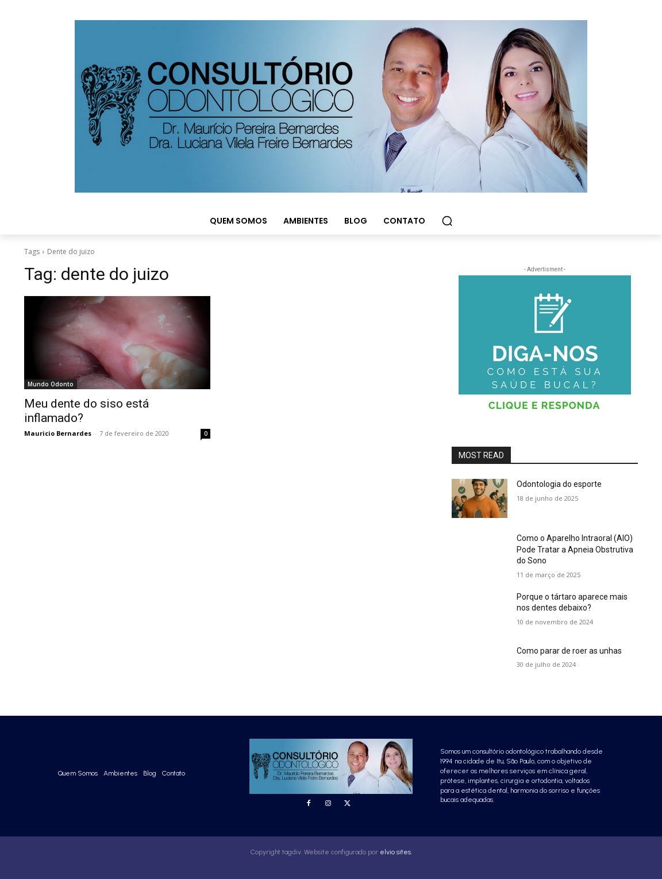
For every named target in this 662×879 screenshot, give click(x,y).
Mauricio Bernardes (57, 433)
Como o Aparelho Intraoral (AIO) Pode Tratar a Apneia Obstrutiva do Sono (575, 549)
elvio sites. (396, 852)
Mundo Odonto (51, 384)
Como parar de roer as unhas (569, 650)
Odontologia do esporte (559, 484)
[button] (447, 221)
